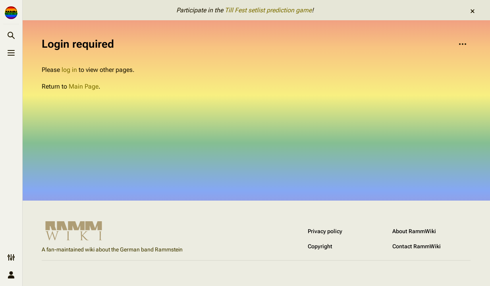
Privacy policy (325, 231)
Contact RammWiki (416, 246)
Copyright (320, 246)
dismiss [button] (472, 11)
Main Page (83, 86)
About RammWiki (414, 231)
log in (69, 69)
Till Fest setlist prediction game (268, 10)
